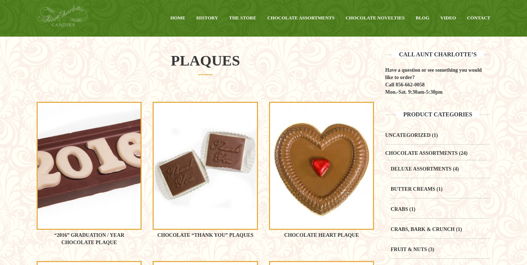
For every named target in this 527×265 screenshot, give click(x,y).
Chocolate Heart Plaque (321, 235)
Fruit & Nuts (409, 249)
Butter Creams (413, 189)
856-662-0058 (410, 84)
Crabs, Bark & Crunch (423, 229)
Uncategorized (408, 135)
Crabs (399, 209)
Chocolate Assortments (421, 153)
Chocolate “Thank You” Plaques (205, 235)
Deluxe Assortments (421, 169)
